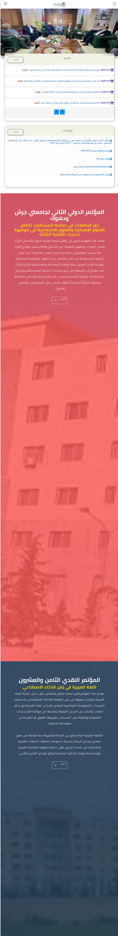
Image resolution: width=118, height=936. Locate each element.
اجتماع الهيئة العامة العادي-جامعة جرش (92, 167)
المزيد (8, 50)
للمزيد (59, 299)
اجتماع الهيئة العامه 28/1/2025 (96, 151)
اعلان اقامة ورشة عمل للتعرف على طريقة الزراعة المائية (85, 175)
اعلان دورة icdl (103, 159)
